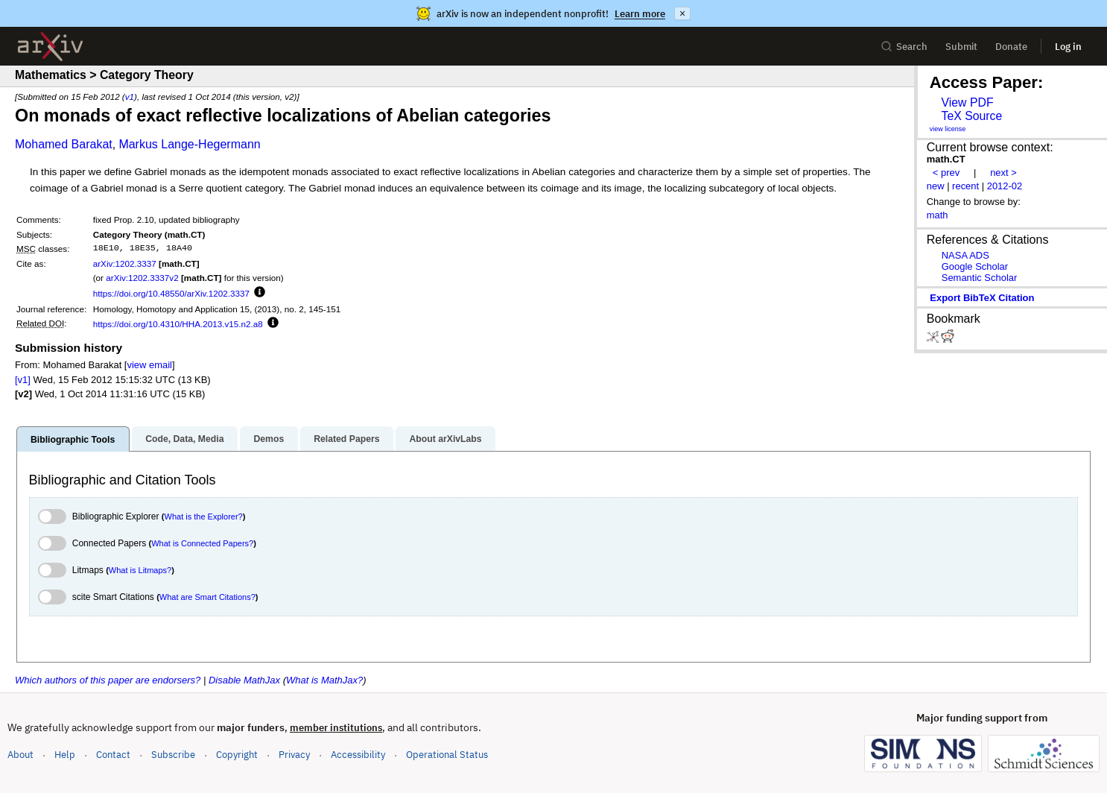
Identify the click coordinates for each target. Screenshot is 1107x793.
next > (1003, 172)
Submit (961, 46)
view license (948, 129)
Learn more (640, 13)
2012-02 (1005, 186)
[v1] (23, 379)
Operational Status (447, 754)
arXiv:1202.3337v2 (142, 277)
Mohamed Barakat (63, 144)
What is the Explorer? (204, 516)
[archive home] (50, 46)
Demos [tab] (268, 439)
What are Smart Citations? (207, 597)
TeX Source (971, 116)
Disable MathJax (244, 680)
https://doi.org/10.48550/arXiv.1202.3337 (171, 293)
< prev (946, 172)
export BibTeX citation (982, 297)
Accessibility (358, 754)
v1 (129, 96)
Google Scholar (975, 266)
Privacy (294, 754)
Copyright (237, 754)
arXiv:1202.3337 (124, 263)
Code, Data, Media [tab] (184, 439)
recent (965, 186)
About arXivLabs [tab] (445, 439)
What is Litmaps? (140, 570)
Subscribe (173, 754)
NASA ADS (965, 255)
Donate (1011, 46)
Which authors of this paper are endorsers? (107, 680)
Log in (1068, 46)
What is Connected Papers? (202, 543)
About (20, 754)
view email (149, 364)
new (936, 186)
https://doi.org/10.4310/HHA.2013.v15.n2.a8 (178, 324)
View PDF (967, 102)
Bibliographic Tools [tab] (73, 440)
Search (904, 46)
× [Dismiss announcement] (682, 13)
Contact (113, 754)
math (937, 215)
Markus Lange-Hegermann (189, 144)
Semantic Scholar (980, 277)
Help (64, 754)
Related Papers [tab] (346, 439)
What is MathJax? (324, 680)
